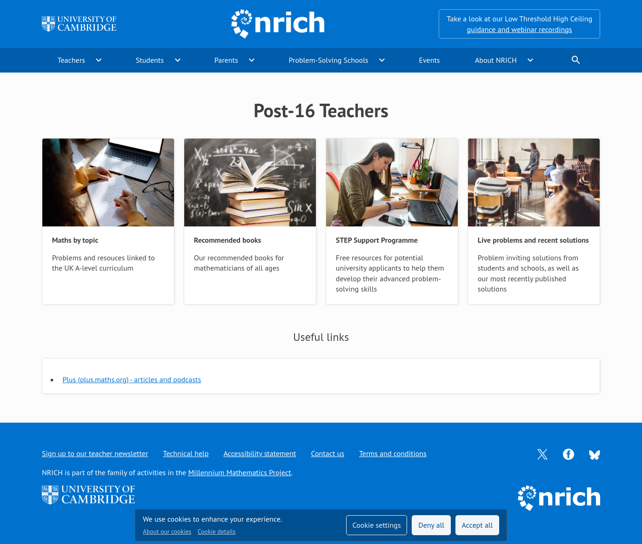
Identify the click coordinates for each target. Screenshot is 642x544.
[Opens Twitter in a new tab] (542, 453)
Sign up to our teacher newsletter (95, 453)
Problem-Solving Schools (328, 60)
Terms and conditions (393, 453)
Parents (226, 60)
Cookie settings (376, 525)
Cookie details (216, 531)
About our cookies (167, 531)
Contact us (327, 453)
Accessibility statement (259, 453)
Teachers (71, 60)
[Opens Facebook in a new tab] (568, 453)
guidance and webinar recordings (519, 29)
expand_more (98, 60)
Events (429, 60)
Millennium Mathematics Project (239, 472)
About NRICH (496, 60)
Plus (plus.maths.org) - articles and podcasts (131, 379)
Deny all (431, 525)
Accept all (477, 525)
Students (150, 60)
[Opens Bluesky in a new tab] (594, 453)
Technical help (185, 453)
